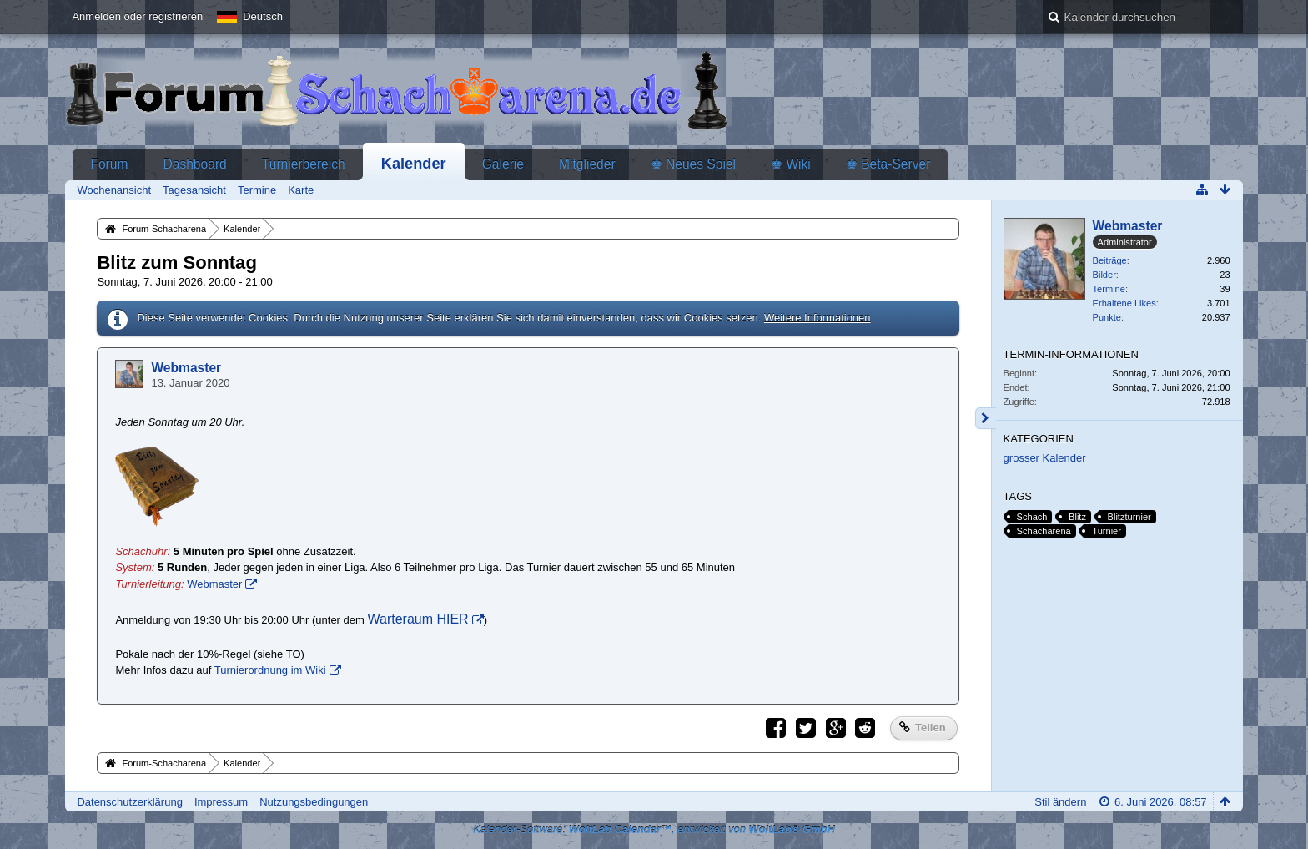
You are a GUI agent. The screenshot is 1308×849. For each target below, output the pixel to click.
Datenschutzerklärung (129, 802)
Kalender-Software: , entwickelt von (654, 829)
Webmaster (186, 368)
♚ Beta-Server (888, 164)
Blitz (1077, 517)
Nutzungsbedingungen (313, 802)
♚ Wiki (791, 164)
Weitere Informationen (817, 317)
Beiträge (1110, 260)
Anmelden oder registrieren (137, 16)
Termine (1109, 289)
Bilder (1104, 275)
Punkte (1107, 317)
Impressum (221, 802)
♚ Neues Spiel (693, 164)
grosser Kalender (1045, 458)
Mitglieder (587, 164)
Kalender (413, 163)
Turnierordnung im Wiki (270, 670)
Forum (109, 164)
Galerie (503, 164)
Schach (1032, 517)
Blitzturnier (1129, 517)
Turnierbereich (303, 164)
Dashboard (194, 164)
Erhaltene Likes (1124, 303)
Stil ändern (1060, 802)
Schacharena (1044, 531)
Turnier (1106, 531)
